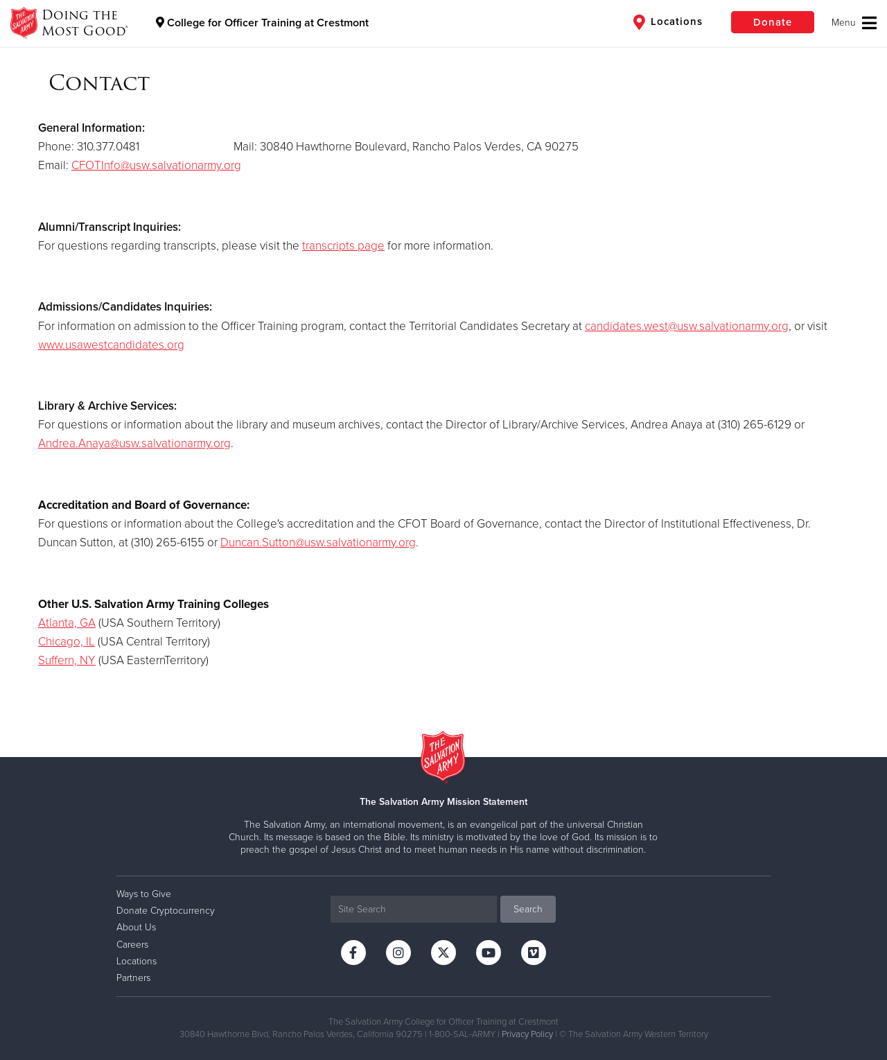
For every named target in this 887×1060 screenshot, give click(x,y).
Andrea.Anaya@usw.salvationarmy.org (134, 443)
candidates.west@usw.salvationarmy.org (687, 326)
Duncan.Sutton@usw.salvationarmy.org (318, 542)
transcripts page (343, 245)
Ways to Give (143, 894)
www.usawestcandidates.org (111, 345)
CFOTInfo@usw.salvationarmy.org (156, 165)
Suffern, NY (67, 660)
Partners (133, 978)
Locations (668, 22)
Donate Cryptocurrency (165, 910)
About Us (136, 927)
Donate (772, 22)
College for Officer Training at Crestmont (262, 23)
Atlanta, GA (67, 623)
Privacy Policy (527, 1034)
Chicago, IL (66, 641)
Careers (132, 944)
